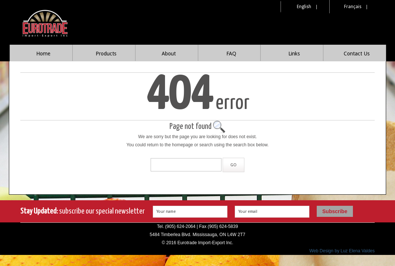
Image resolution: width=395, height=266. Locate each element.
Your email (247, 211)
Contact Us (357, 54)
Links (294, 54)
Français (352, 6)
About (169, 54)
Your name (166, 211)
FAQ (231, 54)
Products (106, 54)
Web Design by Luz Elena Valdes (342, 250)
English (304, 6)
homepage (182, 144)
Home (43, 54)
